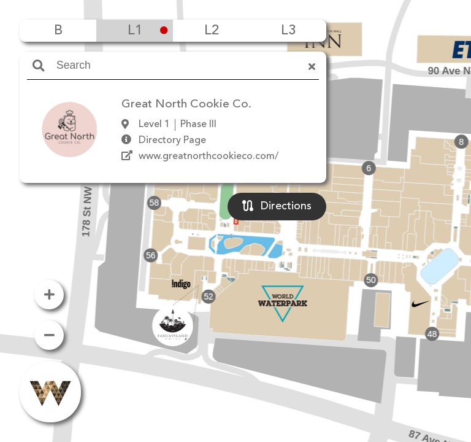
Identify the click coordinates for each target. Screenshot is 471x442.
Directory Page (172, 140)
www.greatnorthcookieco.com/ (208, 156)
